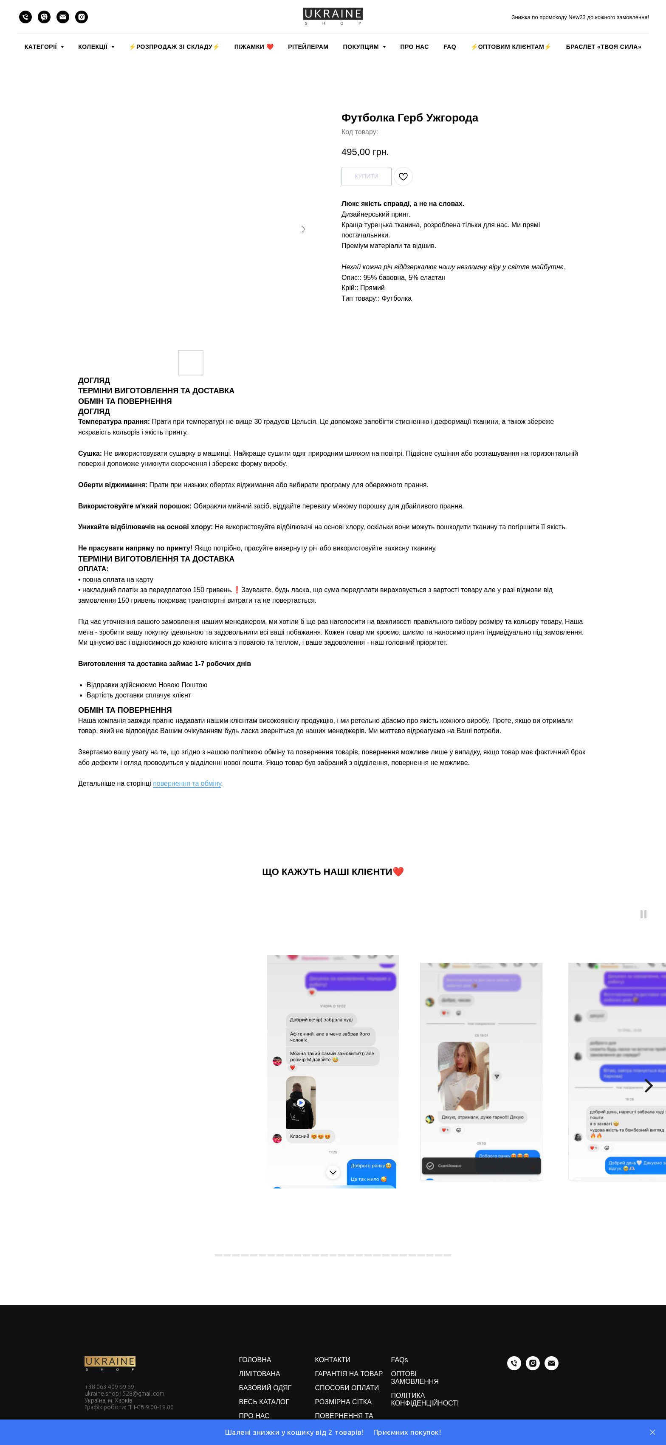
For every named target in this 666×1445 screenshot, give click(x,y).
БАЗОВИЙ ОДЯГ (265, 1387)
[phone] (25, 17)
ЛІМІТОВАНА (259, 1373)
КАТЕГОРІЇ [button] (42, 46)
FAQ (449, 46)
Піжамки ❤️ (254, 46)
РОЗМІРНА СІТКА (343, 1401)
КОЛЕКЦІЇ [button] (93, 46)
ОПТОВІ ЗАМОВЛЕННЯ (415, 1377)
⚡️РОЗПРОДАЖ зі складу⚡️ (174, 46)
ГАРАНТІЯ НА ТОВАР (349, 1373)
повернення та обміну (187, 783)
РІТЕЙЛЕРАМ (308, 46)
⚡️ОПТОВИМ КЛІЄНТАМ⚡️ (511, 46)
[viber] (44, 17)
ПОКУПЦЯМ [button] (362, 46)
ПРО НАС (414, 46)
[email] (62, 17)
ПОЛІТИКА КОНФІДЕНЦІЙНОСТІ (425, 1399)
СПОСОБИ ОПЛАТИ (347, 1387)
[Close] (653, 1432)
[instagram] (81, 17)
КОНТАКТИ (333, 1359)
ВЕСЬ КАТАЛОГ (264, 1401)
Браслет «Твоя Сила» (603, 46)
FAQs (399, 1359)
